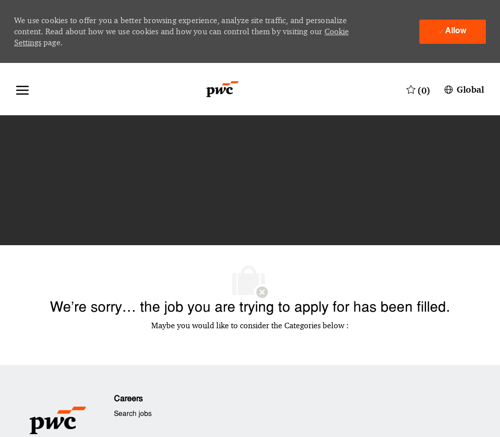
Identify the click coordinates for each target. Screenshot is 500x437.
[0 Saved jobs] (418, 89)
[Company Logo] (222, 89)
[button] (463, 89)
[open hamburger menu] (22, 89)
